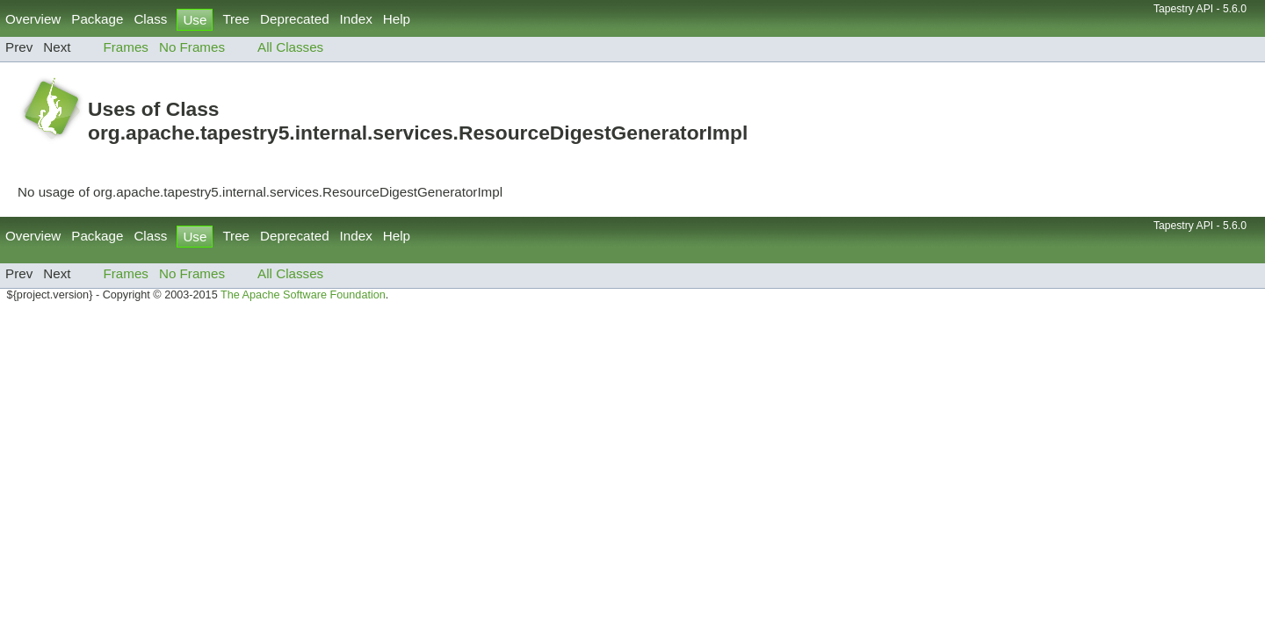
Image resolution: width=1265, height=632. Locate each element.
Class (150, 18)
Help (396, 18)
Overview (33, 18)
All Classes (290, 47)
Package (97, 18)
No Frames (192, 47)
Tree (235, 18)
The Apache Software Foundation (303, 295)
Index (356, 18)
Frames (125, 47)
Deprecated (294, 18)
